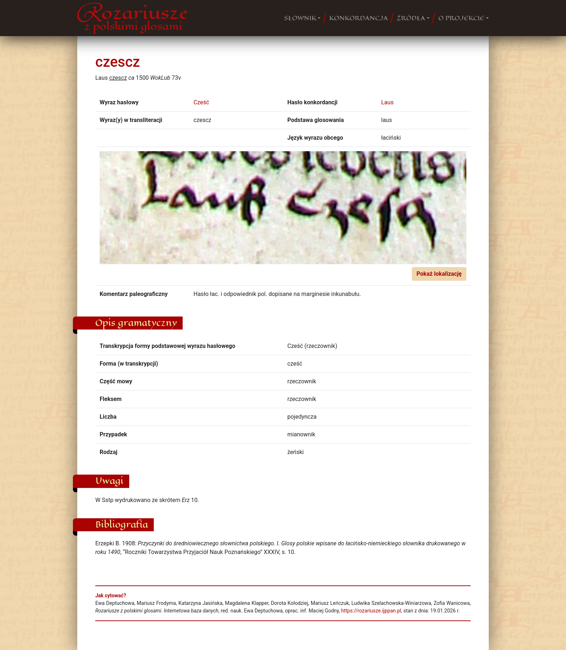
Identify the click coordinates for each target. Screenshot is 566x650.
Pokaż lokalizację (439, 273)
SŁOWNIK (300, 18)
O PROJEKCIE (461, 18)
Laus (387, 102)
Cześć (201, 102)
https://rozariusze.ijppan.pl (371, 611)
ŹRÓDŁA (411, 18)
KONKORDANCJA (358, 18)
